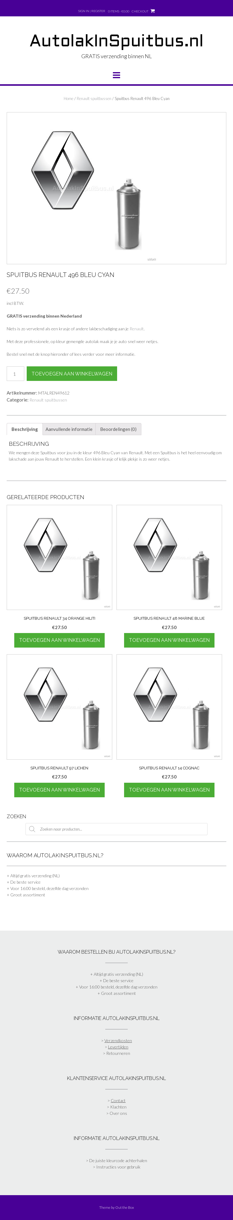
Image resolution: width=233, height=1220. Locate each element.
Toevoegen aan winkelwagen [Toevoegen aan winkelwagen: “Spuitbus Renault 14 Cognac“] (169, 790)
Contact (118, 1100)
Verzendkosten (118, 1040)
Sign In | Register (91, 11)
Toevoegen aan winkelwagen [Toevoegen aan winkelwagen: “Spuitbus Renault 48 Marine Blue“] (169, 640)
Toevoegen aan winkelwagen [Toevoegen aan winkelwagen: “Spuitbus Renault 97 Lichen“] (59, 790)
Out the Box (124, 1207)
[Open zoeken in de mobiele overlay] (116, 829)
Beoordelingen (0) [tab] (118, 429)
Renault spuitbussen (94, 98)
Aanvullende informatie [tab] (69, 429)
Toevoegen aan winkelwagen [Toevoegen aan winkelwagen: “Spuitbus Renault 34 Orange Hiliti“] (59, 640)
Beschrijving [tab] (25, 429)
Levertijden (118, 1046)
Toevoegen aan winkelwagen (72, 374)
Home (68, 98)
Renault (137, 328)
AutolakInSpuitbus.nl (116, 42)
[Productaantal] (15, 373)
